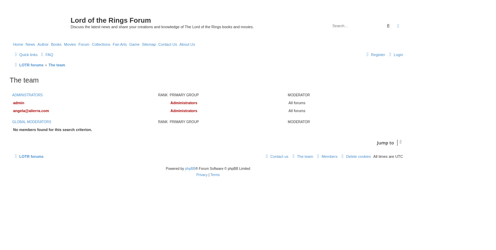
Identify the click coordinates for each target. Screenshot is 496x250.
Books (56, 44)
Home (18, 44)
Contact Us (167, 44)
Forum (84, 44)
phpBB (190, 169)
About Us (187, 44)
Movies (70, 44)
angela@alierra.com (31, 111)
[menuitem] (46, 55)
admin (18, 103)
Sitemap (149, 44)
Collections (101, 44)
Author (43, 44)
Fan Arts (120, 44)
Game (134, 44)
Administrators (27, 95)
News (30, 44)
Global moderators (31, 122)
